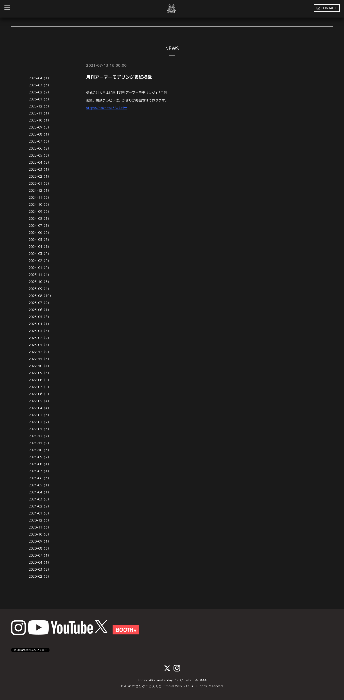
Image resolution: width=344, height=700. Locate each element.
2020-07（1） (40, 555)
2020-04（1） (40, 562)
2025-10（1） (40, 120)
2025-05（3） (40, 155)
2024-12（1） (40, 190)
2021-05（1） (40, 485)
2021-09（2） (40, 457)
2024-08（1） (40, 218)
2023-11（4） (40, 274)
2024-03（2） (40, 253)
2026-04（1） (40, 78)
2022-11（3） (40, 359)
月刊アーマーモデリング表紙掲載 (119, 77)
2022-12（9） (40, 352)
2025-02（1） (40, 176)
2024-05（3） (40, 239)
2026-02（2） (40, 92)
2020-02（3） (40, 576)
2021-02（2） (40, 506)
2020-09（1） (40, 541)
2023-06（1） (40, 309)
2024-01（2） (40, 267)
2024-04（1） (40, 246)
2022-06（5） (40, 394)
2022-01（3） (40, 429)
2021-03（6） (40, 499)
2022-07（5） (40, 387)
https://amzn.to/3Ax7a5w (106, 107)
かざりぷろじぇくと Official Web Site (161, 686)
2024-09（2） (40, 211)
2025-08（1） (40, 134)
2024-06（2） (40, 232)
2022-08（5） (40, 380)
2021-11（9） (40, 443)
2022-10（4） (40, 366)
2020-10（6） (40, 534)
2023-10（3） (40, 281)
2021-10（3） (40, 450)
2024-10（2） (40, 204)
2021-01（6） (40, 513)
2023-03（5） (40, 331)
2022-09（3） (40, 373)
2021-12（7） (40, 436)
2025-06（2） (40, 148)
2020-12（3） (40, 520)
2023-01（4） (40, 345)
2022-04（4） (40, 408)
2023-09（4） (40, 288)
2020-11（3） (40, 527)
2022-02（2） (40, 422)
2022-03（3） (40, 415)
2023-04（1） (40, 323)
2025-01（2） (40, 183)
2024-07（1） (40, 225)
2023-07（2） (40, 302)
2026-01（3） (40, 99)
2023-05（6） (40, 316)
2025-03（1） (40, 169)
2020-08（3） (40, 548)
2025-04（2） (40, 162)
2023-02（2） (40, 338)
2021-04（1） (40, 492)
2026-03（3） (40, 85)
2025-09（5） (40, 127)
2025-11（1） (40, 113)
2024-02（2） (40, 260)
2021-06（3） (40, 478)
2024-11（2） (40, 197)
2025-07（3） (40, 141)
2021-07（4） (40, 471)
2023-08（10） (41, 295)
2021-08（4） (40, 464)
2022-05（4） (40, 401)
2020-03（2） (40, 569)
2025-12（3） (40, 106)
